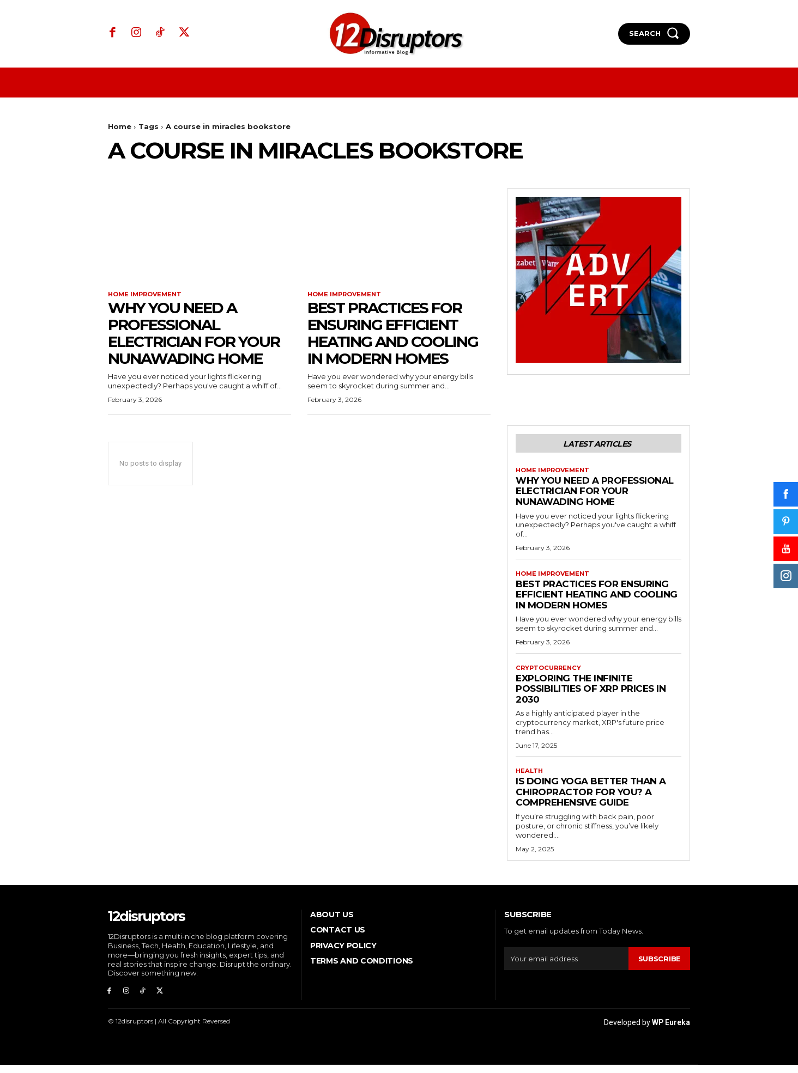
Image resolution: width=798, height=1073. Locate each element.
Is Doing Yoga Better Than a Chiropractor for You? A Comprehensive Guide (591, 798)
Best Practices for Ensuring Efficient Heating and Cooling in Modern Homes (392, 334)
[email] (566, 964)
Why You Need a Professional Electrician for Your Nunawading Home (194, 334)
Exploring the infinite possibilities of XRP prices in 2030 (591, 694)
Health (530, 777)
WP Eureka (671, 1030)
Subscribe (659, 964)
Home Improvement (147, 294)
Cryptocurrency (550, 672)
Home (119, 126)
